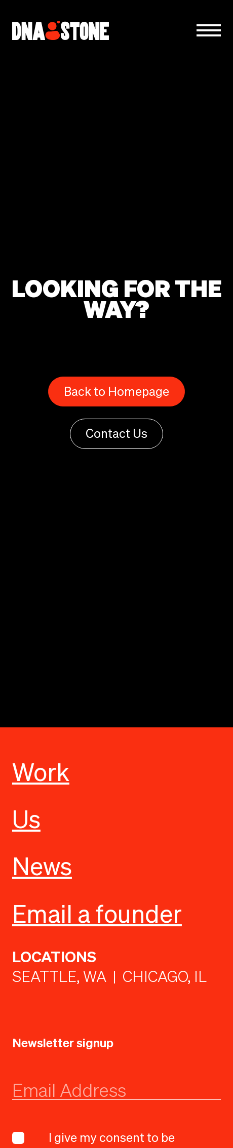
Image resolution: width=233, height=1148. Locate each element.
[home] (60, 30)
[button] (209, 30)
